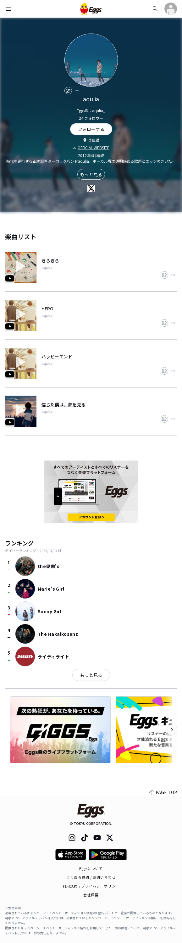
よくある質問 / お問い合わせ (91, 877)
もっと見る (91, 174)
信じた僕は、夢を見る (63, 404)
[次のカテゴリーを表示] (172, 729)
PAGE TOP (163, 792)
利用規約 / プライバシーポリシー (91, 885)
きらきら (50, 260)
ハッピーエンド (56, 356)
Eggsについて (91, 868)
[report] (77, 90)
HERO (47, 308)
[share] (68, 90)
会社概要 (90, 894)
